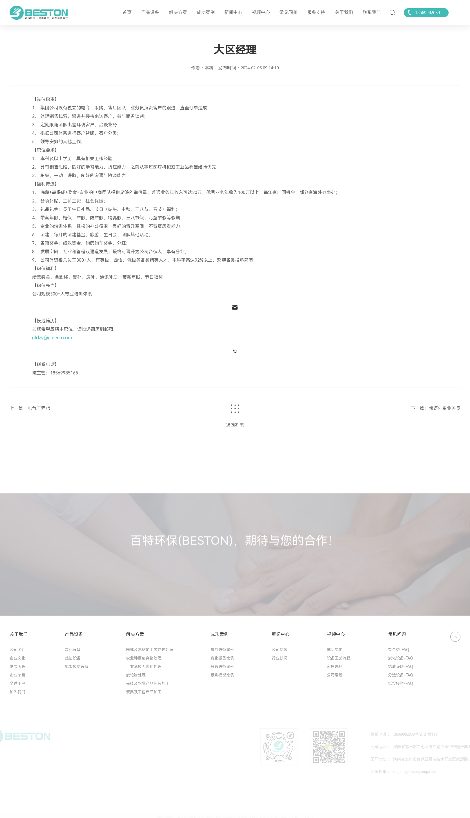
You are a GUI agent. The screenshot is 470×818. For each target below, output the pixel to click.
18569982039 (427, 12)
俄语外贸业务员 (444, 408)
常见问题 (289, 12)
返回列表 (235, 425)
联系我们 (372, 12)
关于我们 (344, 12)
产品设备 (150, 12)
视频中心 (261, 12)
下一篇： (420, 408)
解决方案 (178, 12)
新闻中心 (233, 12)
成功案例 (206, 12)
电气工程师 (39, 408)
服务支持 (316, 12)
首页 (127, 12)
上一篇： (19, 408)
